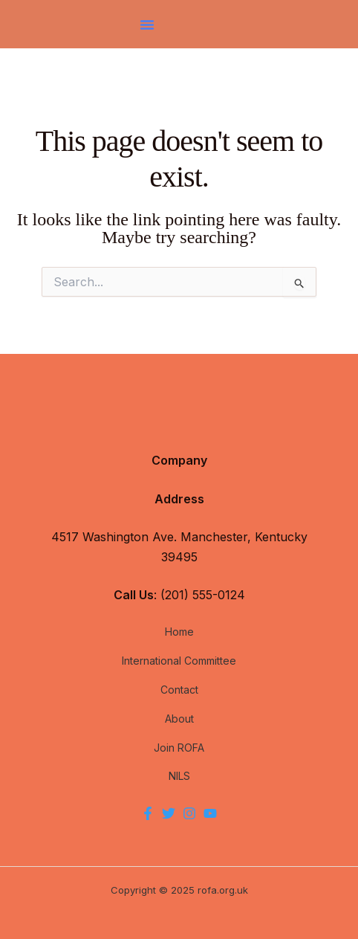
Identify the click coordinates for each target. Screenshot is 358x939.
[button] (147, 24)
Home (179, 631)
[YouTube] (210, 813)
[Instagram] (189, 813)
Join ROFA (179, 747)
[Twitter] (168, 813)
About (179, 718)
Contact (179, 689)
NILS (179, 775)
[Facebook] (147, 813)
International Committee (179, 660)
